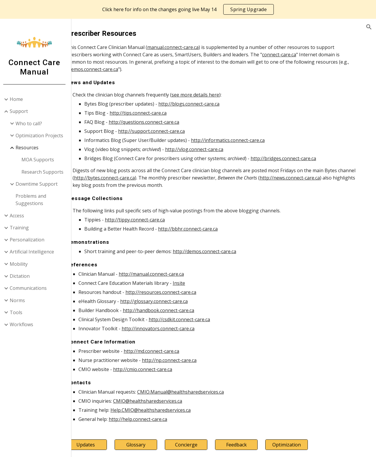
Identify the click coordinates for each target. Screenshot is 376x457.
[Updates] (110, 445)
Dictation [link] (22, 276)
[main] (225, 225)
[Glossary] (156, 445)
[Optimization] (293, 445)
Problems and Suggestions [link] (33, 200)
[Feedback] (248, 445)
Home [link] (18, 99)
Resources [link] (29, 147)
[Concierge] (202, 445)
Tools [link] (18, 312)
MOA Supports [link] (40, 159)
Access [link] (19, 215)
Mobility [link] (21, 264)
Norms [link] (19, 300)
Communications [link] (30, 288)
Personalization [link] (29, 239)
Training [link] (21, 227)
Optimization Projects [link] (41, 135)
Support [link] (21, 111)
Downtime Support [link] (39, 184)
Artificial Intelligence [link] (34, 251)
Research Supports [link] (45, 172)
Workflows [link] (23, 324)
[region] (188, 9)
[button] (369, 27)
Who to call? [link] (31, 123)
